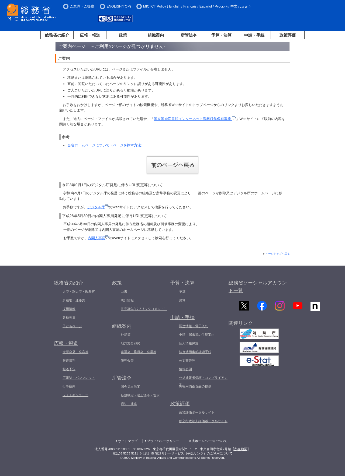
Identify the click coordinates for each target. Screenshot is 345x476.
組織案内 (156, 35)
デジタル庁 (98, 207)
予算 (182, 292)
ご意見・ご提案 (82, 6)
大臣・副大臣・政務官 (79, 292)
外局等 (125, 335)
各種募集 (69, 317)
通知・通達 (129, 404)
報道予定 (69, 369)
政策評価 (288, 35)
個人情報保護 (188, 343)
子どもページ (72, 326)
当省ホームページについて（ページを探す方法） (105, 145)
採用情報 (69, 309)
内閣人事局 (98, 238)
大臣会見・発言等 (75, 352)
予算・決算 (221, 35)
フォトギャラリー (75, 395)
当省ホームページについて (207, 441)
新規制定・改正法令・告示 (140, 395)
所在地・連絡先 (74, 300)
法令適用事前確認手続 (195, 352)
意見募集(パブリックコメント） (144, 309)
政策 (123, 35)
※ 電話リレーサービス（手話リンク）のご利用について (192, 453)
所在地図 (240, 449)
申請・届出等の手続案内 (197, 335)
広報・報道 (90, 35)
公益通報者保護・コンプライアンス (203, 381)
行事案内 (69, 386)
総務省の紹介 (57, 35)
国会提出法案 (130, 387)
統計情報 (127, 300)
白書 (124, 292)
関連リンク (241, 324)
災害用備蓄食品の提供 (195, 386)
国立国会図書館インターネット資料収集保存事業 (195, 119)
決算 (182, 300)
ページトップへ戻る (277, 253)
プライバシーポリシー (163, 441)
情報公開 (185, 369)
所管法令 (189, 35)
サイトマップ (127, 441)
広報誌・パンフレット (79, 378)
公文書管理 (187, 360)
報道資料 (69, 360)
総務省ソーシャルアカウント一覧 (258, 286)
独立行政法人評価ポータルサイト (203, 421)
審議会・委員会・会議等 (138, 352)
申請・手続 (254, 35)
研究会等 (127, 360)
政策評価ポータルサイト (197, 412)
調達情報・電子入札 (193, 326)
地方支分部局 (130, 343)
